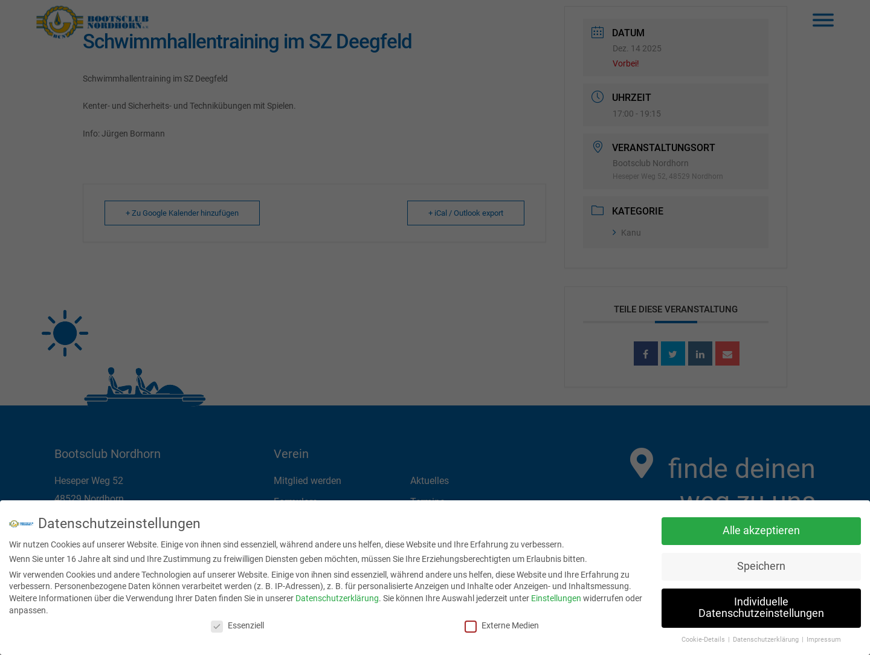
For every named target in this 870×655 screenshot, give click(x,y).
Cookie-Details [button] (704, 638)
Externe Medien (502, 623)
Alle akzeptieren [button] (761, 529)
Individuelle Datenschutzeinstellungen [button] (761, 605)
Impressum (824, 638)
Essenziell (237, 623)
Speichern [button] (761, 564)
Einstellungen (556, 596)
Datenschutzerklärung (337, 596)
